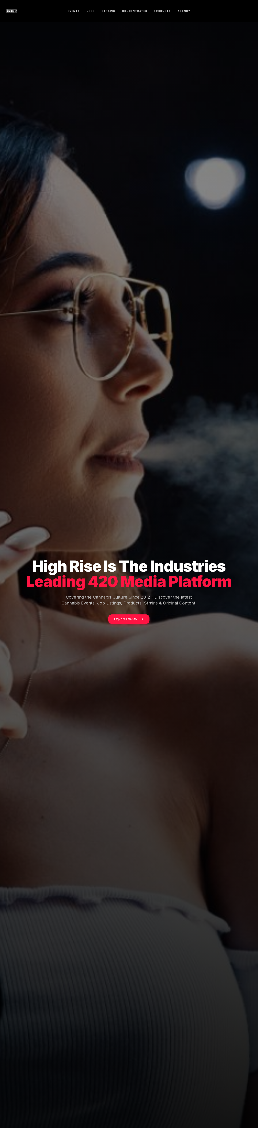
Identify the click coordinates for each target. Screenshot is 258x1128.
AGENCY (184, 11)
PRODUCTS (162, 11)
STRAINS (108, 11)
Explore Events (129, 619)
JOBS (91, 11)
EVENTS (74, 11)
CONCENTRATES (134, 11)
